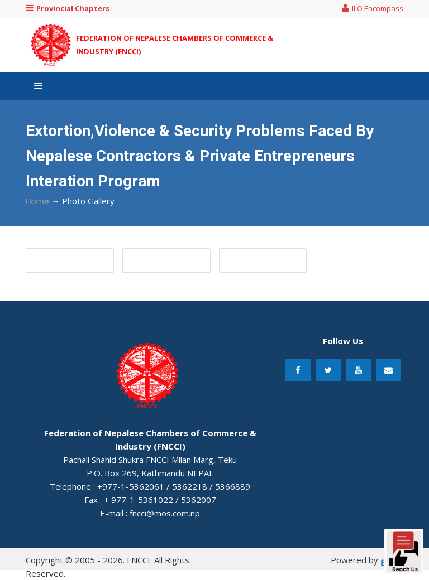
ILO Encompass (372, 8)
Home (37, 201)
